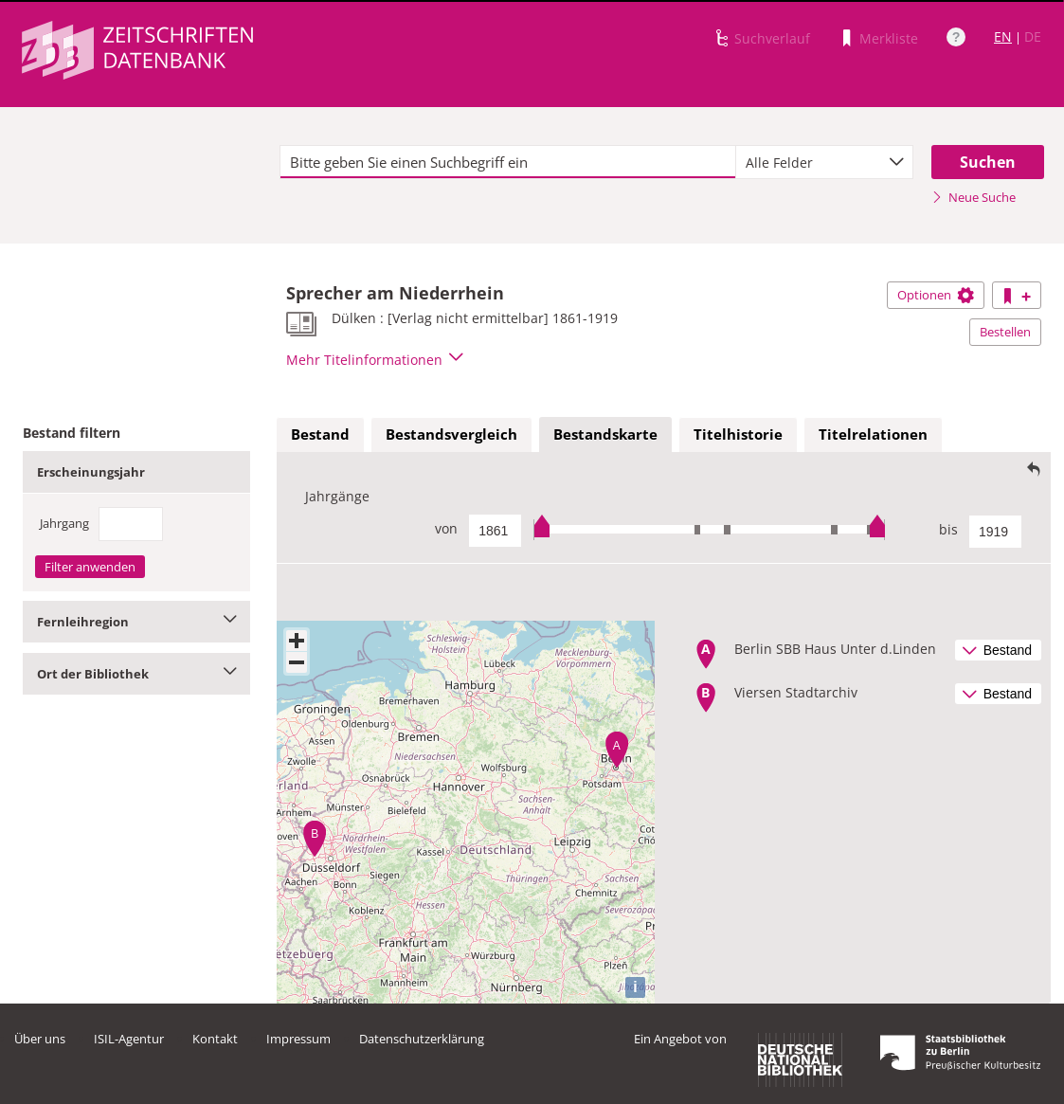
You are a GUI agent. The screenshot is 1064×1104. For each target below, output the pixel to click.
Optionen (935, 294)
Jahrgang (64, 523)
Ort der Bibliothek (136, 673)
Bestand (320, 434)
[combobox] (824, 162)
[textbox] (508, 162)
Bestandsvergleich (451, 434)
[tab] (320, 435)
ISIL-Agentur (129, 1038)
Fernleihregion (136, 621)
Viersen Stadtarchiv (795, 692)
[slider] (709, 529)
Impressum (298, 1038)
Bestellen (1005, 331)
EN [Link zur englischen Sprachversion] (1003, 36)
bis (948, 529)
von (446, 528)
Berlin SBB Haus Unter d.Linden (835, 649)
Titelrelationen (873, 434)
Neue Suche (973, 197)
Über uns (39, 1038)
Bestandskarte (605, 434)
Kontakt (215, 1038)
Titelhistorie (738, 434)
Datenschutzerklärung (421, 1038)
